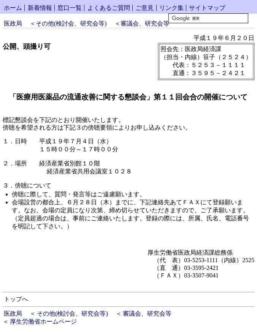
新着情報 (40, 8)
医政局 (13, 23)
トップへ (16, 299)
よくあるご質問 (108, 8)
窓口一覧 (69, 8)
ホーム (13, 8)
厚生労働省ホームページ (43, 321)
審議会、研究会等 (145, 23)
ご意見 (144, 8)
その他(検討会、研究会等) (71, 23)
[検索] (208, 18)
